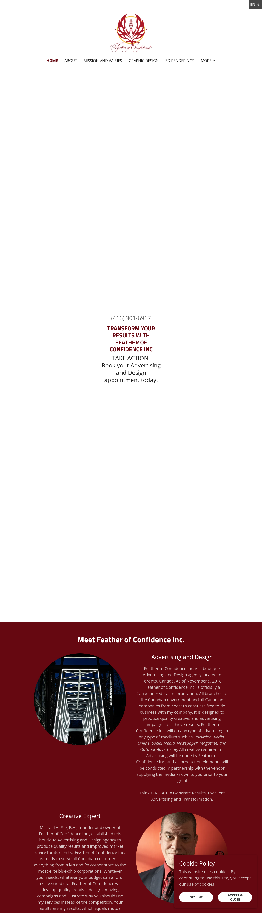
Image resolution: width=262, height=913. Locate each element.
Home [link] (52, 60)
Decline (196, 897)
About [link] (70, 60)
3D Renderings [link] (179, 60)
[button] (208, 60)
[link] (131, 32)
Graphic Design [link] (144, 60)
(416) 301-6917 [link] (131, 318)
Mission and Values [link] (103, 60)
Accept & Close (235, 897)
